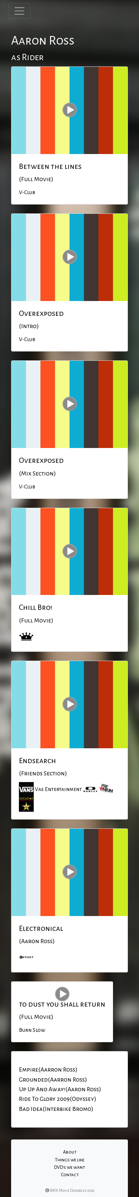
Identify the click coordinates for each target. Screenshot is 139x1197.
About (69, 1152)
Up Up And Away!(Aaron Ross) (60, 1089)
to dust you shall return (62, 1004)
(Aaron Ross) (37, 941)
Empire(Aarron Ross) (48, 1069)
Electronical (41, 928)
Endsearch (37, 760)
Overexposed (41, 313)
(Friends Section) (43, 773)
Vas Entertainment (58, 789)
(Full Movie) (36, 179)
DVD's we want (69, 1167)
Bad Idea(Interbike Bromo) (56, 1109)
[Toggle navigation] (19, 11)
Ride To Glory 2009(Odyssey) (57, 1099)
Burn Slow (32, 1030)
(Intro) (29, 326)
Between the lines (50, 166)
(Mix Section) (37, 473)
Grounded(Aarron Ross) (53, 1079)
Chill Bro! (35, 607)
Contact (70, 1174)
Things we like (70, 1159)
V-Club (27, 192)
